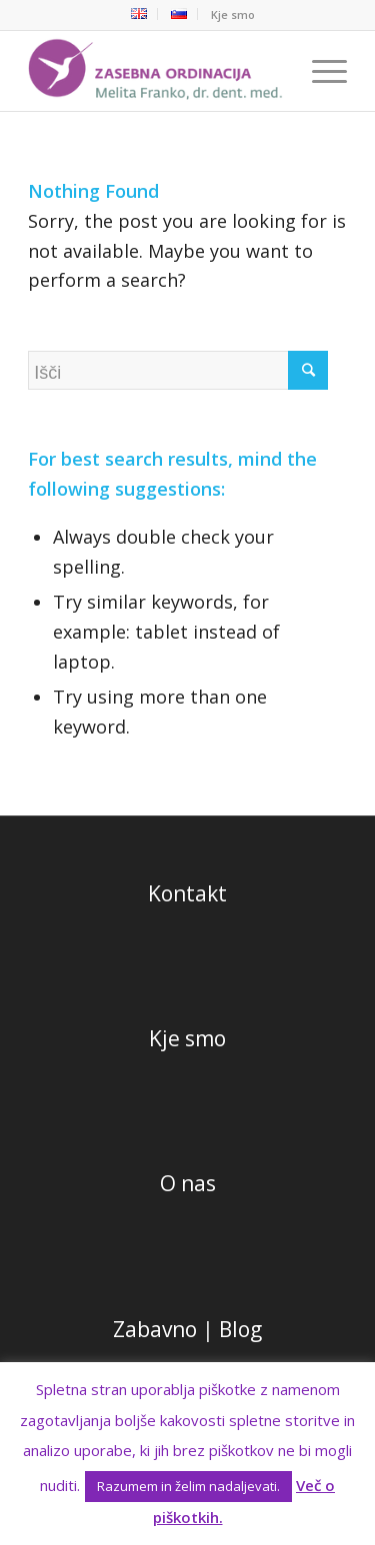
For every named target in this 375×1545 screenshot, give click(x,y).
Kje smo (233, 14)
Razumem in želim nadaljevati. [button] (188, 1486)
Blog (240, 1329)
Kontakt (187, 893)
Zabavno (155, 1329)
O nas (188, 1183)
